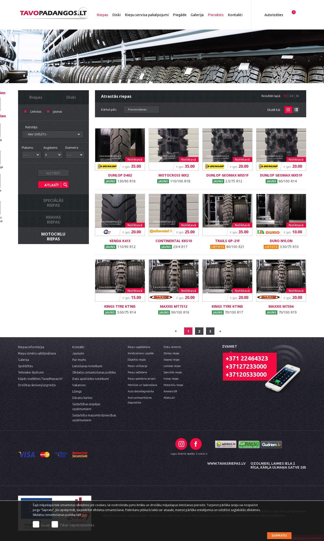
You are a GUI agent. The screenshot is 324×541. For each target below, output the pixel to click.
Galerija (197, 15)
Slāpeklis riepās (137, 359)
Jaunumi (78, 353)
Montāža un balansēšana (142, 385)
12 (285, 96)
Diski (116, 15)
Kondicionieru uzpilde (141, 353)
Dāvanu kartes (82, 397)
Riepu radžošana (137, 372)
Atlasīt (51, 185)
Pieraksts (216, 15)
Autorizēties (273, 15)
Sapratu (279, 535)
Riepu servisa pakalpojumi (147, 15)
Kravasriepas (53, 220)
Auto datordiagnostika (141, 391)
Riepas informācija (31, 347)
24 (291, 96)
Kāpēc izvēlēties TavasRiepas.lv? (40, 378)
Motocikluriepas (53, 236)
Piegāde (180, 15)
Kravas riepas (171, 378)
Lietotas (35, 111)
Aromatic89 (170, 391)
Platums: (27, 148)
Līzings (77, 391)
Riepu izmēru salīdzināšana (37, 353)
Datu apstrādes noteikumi (90, 378)
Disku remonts (172, 346)
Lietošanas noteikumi (87, 366)
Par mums (79, 359)
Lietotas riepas (172, 365)
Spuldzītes (25, 366)
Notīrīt (53, 173)
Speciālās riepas (173, 372)
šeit (84, 515)
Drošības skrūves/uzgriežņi (37, 385)
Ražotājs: (31, 127)
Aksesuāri (169, 397)
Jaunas (57, 111)
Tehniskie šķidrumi (31, 372)
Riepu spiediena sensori (142, 378)
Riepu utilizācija (137, 365)
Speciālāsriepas (53, 203)
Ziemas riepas (171, 353)
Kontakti (235, 15)
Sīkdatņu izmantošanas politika (94, 372)
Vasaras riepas (171, 359)
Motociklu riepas (173, 385)
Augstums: (50, 148)
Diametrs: (72, 148)
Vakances (78, 385)
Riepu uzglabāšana (139, 346)
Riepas (102, 15)
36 (297, 96)
